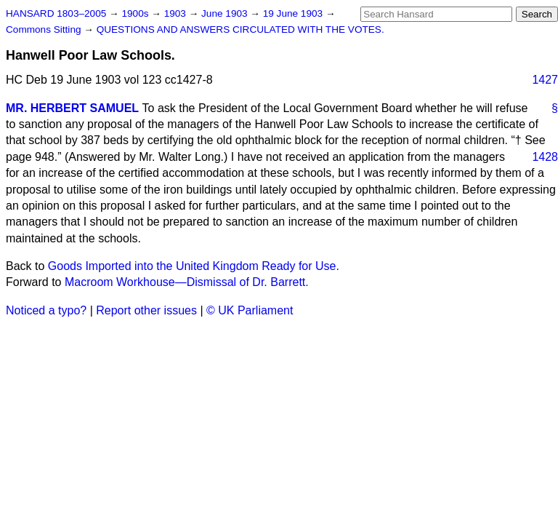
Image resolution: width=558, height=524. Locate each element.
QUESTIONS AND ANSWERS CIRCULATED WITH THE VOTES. (240, 29)
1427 (545, 80)
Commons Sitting (45, 29)
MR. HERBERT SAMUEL (72, 108)
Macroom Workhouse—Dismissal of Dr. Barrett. (187, 282)
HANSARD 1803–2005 (56, 13)
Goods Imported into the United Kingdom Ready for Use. (193, 266)
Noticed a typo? (46, 310)
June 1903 (225, 13)
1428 (545, 157)
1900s (136, 13)
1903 (176, 13)
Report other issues (146, 310)
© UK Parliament (249, 310)
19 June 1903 (294, 13)
